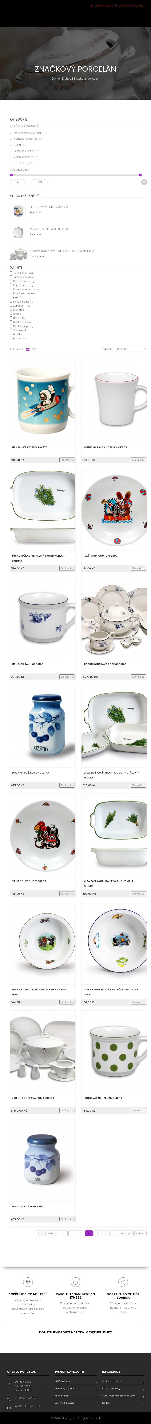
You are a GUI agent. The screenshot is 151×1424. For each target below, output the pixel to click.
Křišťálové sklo (62, 1381)
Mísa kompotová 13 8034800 (50, 229)
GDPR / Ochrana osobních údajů (119, 1395)
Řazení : (107, 349)
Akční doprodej (62, 1395)
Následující (126, 1233)
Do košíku (67, 459)
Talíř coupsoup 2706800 (100, 556)
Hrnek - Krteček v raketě (29, 447)
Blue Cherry (21, 162)
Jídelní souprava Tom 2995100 (33, 1098)
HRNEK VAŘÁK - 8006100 (27, 664)
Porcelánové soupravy (27, 132)
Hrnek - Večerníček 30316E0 (49, 207)
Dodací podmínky (111, 1388)
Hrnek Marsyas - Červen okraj (105, 447)
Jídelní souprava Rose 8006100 (104, 664)
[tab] (27, 350)
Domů (56, 78)
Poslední (140, 1233)
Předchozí (52, 1233)
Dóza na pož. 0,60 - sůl (27, 1206)
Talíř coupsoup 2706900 (29, 881)
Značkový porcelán (64, 1388)
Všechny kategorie (64, 1402)
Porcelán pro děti (24, 150)
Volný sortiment (23, 156)
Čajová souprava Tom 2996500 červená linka (62, 251)
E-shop (66, 78)
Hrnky (17, 144)
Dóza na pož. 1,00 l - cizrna (30, 772)
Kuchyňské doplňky (25, 138)
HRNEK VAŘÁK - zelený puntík (102, 1098)
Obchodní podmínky (112, 1381)
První (40, 1233)
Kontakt (106, 1402)
